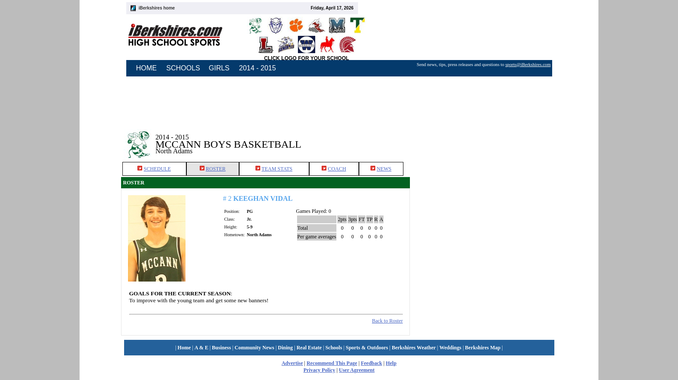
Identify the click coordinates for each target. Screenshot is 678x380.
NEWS (384, 169)
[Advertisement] (483, 138)
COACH (337, 169)
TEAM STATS (277, 169)
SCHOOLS (183, 68)
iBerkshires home (157, 8)
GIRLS (219, 68)
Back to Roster (387, 321)
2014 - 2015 (257, 68)
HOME (146, 68)
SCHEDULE (157, 169)
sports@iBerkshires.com (528, 64)
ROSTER (216, 169)
